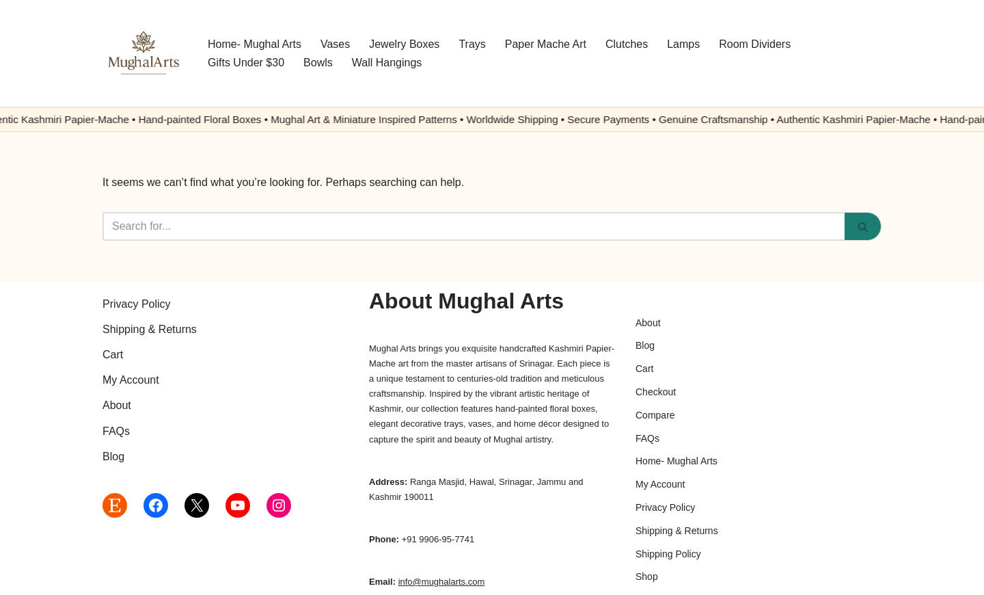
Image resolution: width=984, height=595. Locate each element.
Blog (113, 456)
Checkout (656, 391)
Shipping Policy (668, 553)
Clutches (626, 44)
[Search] (473, 226)
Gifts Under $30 (246, 62)
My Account (130, 380)
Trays (472, 44)
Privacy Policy (136, 304)
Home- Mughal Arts (254, 44)
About (116, 405)
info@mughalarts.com (441, 582)
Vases (335, 44)
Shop (647, 576)
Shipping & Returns (149, 329)
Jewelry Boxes (404, 44)
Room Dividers (755, 44)
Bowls (318, 62)
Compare (655, 415)
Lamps (683, 44)
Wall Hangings (387, 62)
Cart (112, 354)
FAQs (116, 431)
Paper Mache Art (545, 44)
